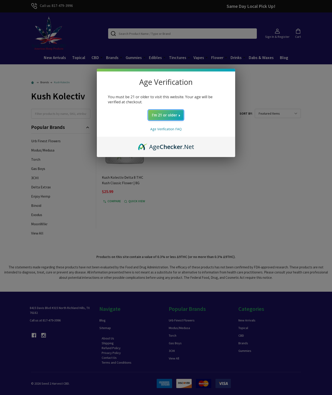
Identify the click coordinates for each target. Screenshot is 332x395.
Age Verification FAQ (166, 129)
